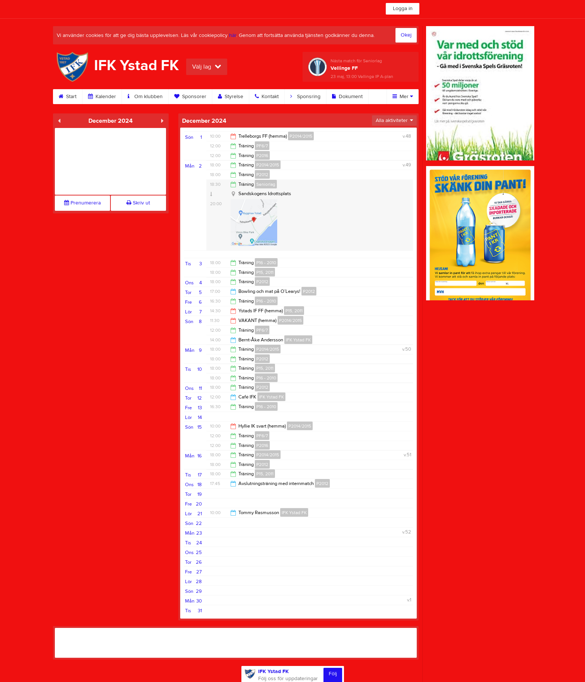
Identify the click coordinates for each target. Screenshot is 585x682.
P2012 (262, 175)
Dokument (347, 96)
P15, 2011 (264, 272)
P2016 (262, 156)
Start (67, 96)
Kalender (102, 96)
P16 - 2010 (266, 263)
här (232, 35)
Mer (402, 96)
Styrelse (230, 96)
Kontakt (267, 96)
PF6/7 (262, 146)
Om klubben (145, 96)
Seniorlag (265, 184)
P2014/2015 (301, 136)
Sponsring (305, 96)
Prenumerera (82, 203)
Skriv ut (138, 203)
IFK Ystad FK (298, 340)
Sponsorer (190, 96)
